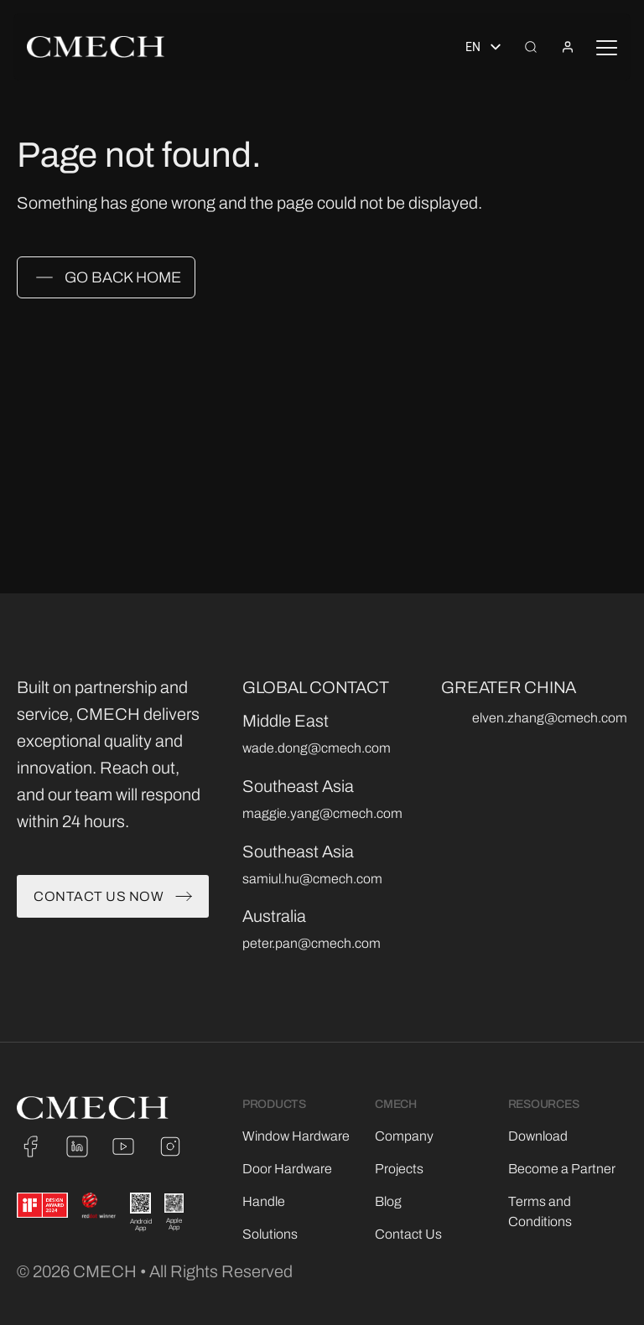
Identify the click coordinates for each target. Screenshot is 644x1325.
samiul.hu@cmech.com (312, 879)
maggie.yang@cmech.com (322, 813)
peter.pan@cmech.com (311, 943)
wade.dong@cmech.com (316, 748)
